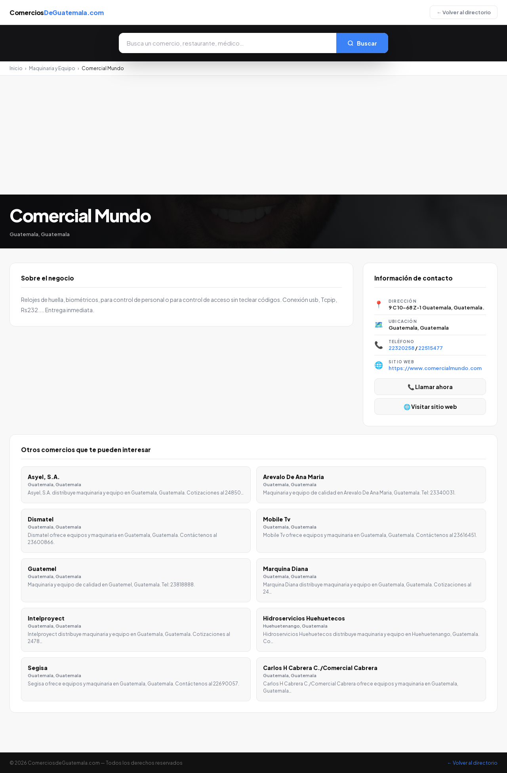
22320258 (401, 348)
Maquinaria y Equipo (52, 68)
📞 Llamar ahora (430, 386)
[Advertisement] (253, 135)
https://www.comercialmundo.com (435, 368)
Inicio (16, 68)
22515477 (430, 348)
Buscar (362, 43)
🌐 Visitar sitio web (430, 406)
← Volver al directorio (463, 12)
